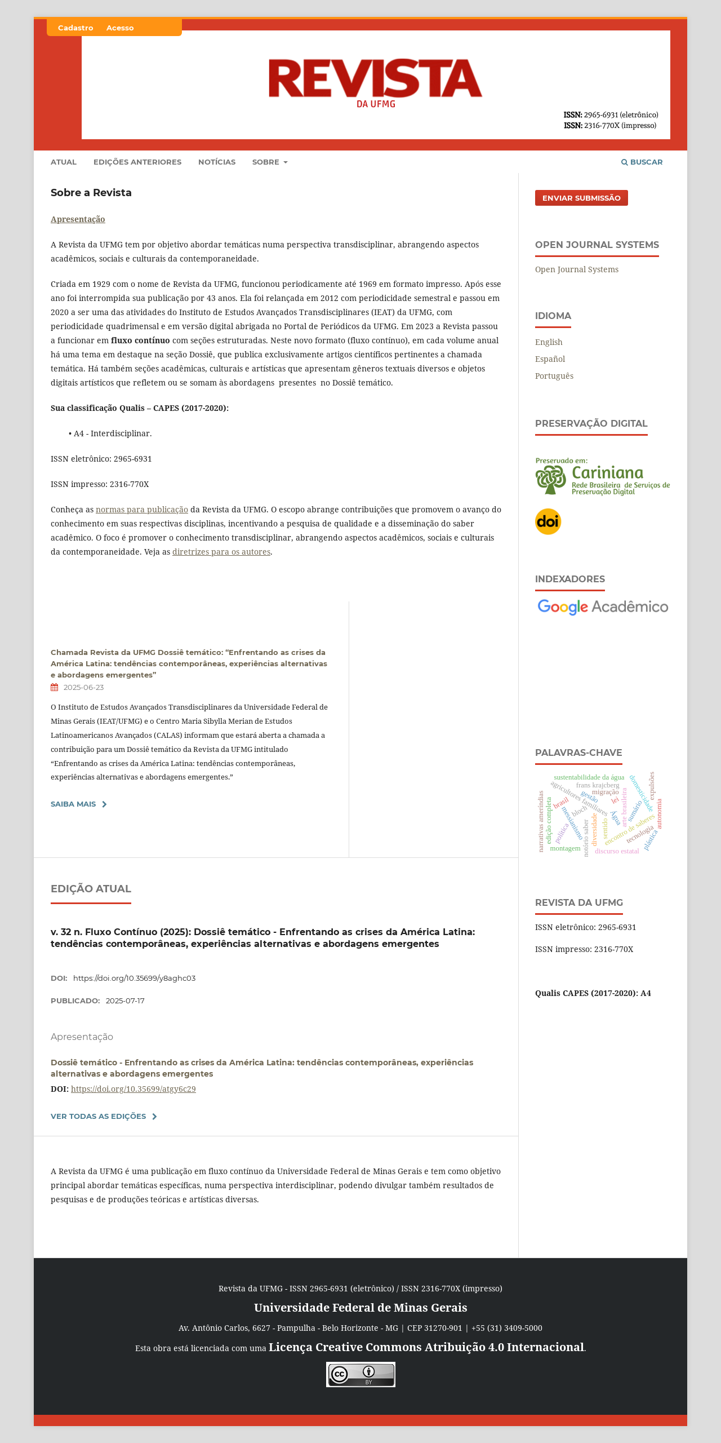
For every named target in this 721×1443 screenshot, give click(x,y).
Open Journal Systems (576, 269)
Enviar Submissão (581, 197)
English (549, 342)
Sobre (267, 161)
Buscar (642, 161)
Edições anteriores (137, 161)
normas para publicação (142, 509)
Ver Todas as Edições (98, 1116)
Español (550, 358)
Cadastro (76, 27)
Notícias (216, 161)
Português (554, 375)
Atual (64, 161)
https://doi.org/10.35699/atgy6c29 (133, 1088)
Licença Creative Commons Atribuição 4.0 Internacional (426, 1347)
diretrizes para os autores (221, 551)
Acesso (120, 27)
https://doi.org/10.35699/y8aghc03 (134, 977)
